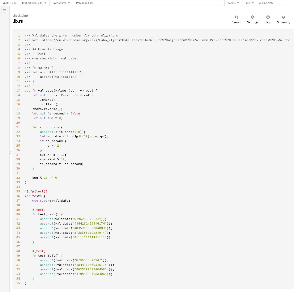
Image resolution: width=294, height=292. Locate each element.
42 (18, 223)
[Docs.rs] (9, 3)
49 (18, 255)
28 (18, 159)
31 (18, 173)
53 (18, 274)
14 (18, 95)
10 (18, 77)
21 (18, 127)
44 (18, 232)
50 (18, 260)
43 (18, 228)
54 (18, 278)
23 (18, 136)
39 (18, 210)
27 (18, 155)
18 (18, 113)
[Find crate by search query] (278, 3)
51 (18, 265)
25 (18, 145)
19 (18, 118)
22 (18, 132)
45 (18, 237)
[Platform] (61, 3)
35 (18, 191)
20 (18, 122)
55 (18, 283)
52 (18, 269)
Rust (247, 3)
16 (18, 104)
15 (18, 99)
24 (18, 141)
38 (18, 205)
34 (18, 187)
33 (18, 182)
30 (18, 168)
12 (18, 86)
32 (18, 177)
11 (18, 81)
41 (18, 219)
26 (18, 150)
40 (18, 214)
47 (18, 246)
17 (18, 109)
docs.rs (232, 3)
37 (18, 200)
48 (18, 251)
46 (18, 242)
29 (18, 164)
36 (18, 196)
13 (18, 90)
